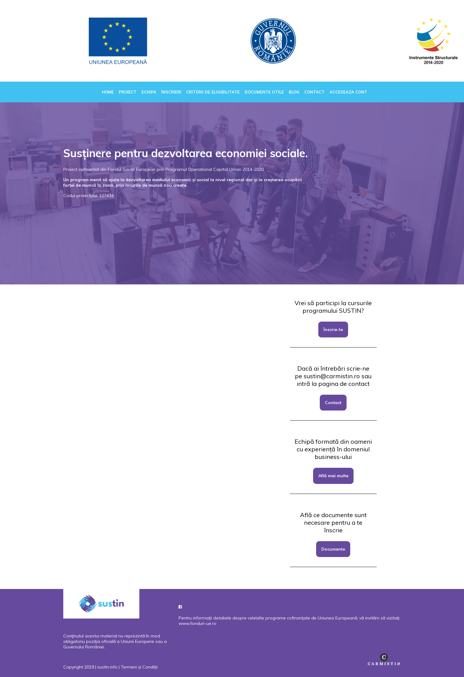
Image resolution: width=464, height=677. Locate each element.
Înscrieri (171, 92)
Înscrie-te (333, 329)
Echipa (148, 92)
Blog (294, 92)
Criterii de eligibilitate (213, 92)
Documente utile (264, 92)
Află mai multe (333, 475)
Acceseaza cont (348, 92)
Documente (333, 549)
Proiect (128, 92)
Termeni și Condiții (139, 667)
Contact (314, 92)
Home (108, 92)
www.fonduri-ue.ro (197, 623)
